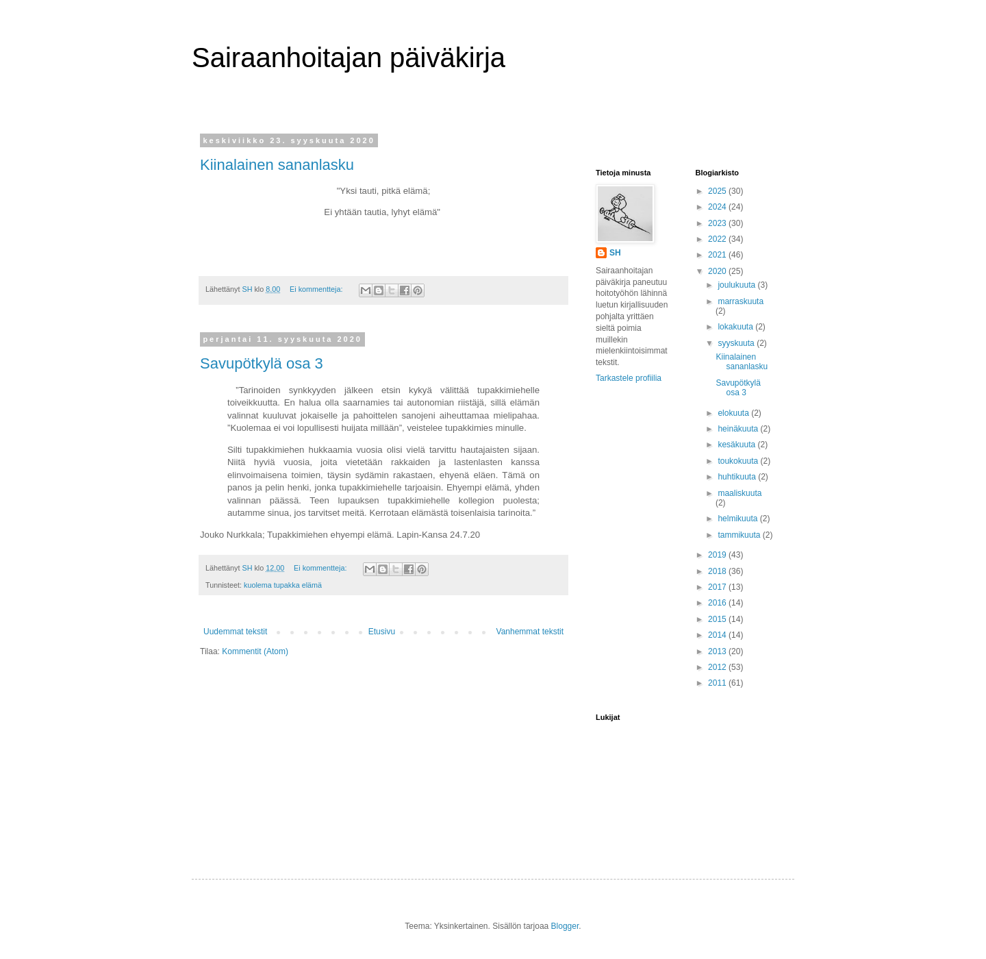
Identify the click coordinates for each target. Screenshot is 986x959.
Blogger (565, 926)
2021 (718, 255)
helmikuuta (738, 518)
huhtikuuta (738, 477)
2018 (718, 571)
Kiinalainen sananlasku (277, 164)
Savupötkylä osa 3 (261, 363)
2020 (718, 271)
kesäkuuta (737, 444)
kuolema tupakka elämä (283, 585)
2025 (718, 191)
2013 (718, 651)
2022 (718, 239)
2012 (718, 667)
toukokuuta (739, 461)
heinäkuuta (739, 429)
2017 (718, 587)
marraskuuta (740, 301)
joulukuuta (737, 285)
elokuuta (734, 413)
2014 (718, 635)
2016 (718, 603)
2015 (718, 619)
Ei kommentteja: (317, 289)
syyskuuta (737, 343)
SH (615, 253)
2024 (718, 207)
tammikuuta (740, 535)
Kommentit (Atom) (255, 651)
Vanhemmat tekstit (530, 631)
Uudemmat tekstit (235, 631)
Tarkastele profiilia (628, 378)
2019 (718, 555)
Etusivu (381, 631)
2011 (718, 683)
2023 (718, 223)
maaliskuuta (739, 493)
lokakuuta (736, 327)
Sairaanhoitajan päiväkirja (348, 57)
